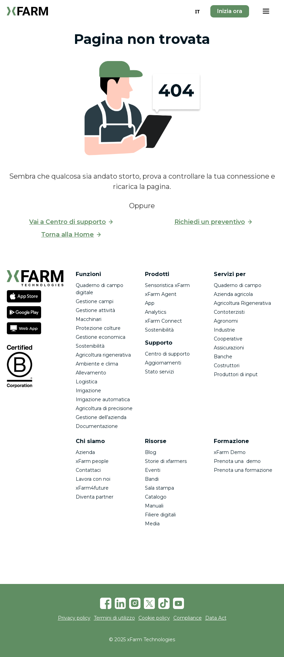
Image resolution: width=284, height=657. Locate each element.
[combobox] (197, 11)
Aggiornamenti (163, 363)
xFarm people (92, 461)
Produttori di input (236, 374)
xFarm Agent (160, 294)
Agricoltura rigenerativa (103, 355)
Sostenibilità (90, 346)
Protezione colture (98, 328)
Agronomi (226, 321)
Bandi (152, 479)
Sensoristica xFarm (167, 285)
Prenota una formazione (243, 470)
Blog (150, 452)
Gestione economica (100, 337)
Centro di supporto (167, 354)
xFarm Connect (163, 321)
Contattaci (88, 470)
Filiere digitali (160, 515)
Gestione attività (95, 310)
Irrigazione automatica (103, 399)
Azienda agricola (233, 294)
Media (152, 524)
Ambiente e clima (97, 364)
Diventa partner (94, 497)
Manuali (154, 506)
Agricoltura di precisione (104, 408)
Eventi (152, 470)
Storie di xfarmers (166, 461)
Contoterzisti (229, 312)
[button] (266, 11)
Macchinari (88, 319)
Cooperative (228, 339)
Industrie (224, 330)
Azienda (85, 452)
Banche (223, 357)
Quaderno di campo (237, 285)
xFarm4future (92, 488)
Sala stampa (159, 488)
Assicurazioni (229, 348)
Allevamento (91, 373)
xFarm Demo (230, 452)
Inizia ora (229, 11)
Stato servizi (159, 372)
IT (197, 11)
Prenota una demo (237, 461)
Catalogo (155, 497)
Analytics (155, 312)
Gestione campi (94, 301)
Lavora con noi (93, 479)
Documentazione (97, 426)
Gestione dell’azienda (101, 417)
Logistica (86, 382)
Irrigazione (88, 390)
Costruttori (226, 365)
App (150, 303)
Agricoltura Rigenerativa (242, 303)
